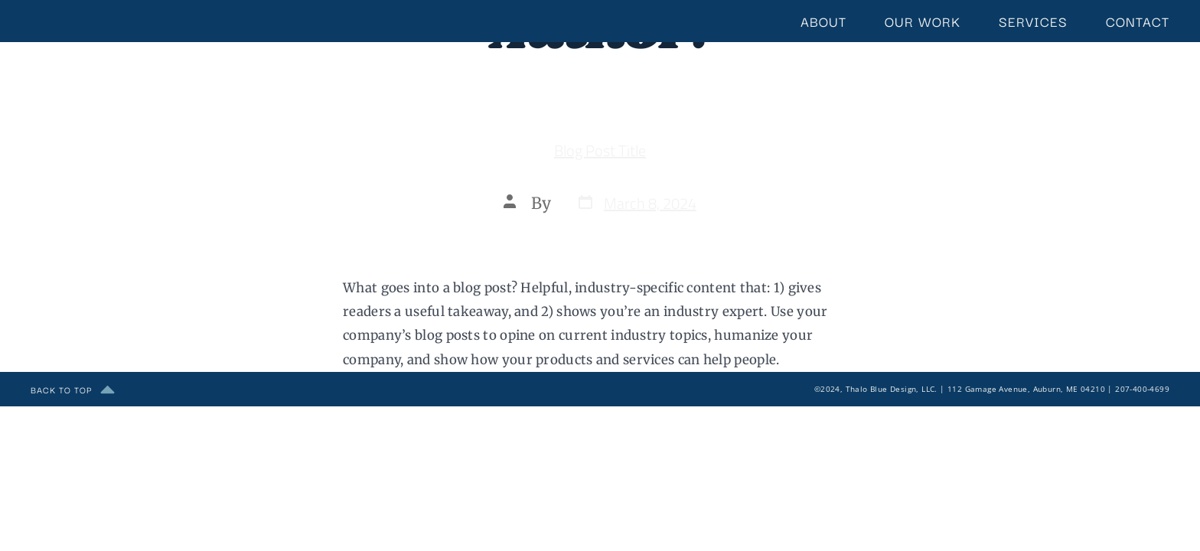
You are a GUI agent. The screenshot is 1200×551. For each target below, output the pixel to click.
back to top (61, 389)
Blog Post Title (600, 150)
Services (1033, 21)
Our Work (922, 21)
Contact (1137, 21)
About (823, 21)
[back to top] (107, 389)
